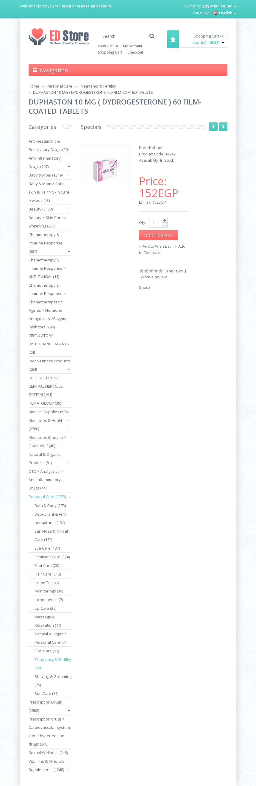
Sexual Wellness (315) (48, 752)
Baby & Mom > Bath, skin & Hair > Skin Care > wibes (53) (49, 192)
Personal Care (59, 86)
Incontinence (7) (49, 599)
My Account (132, 46)
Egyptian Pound (219, 6)
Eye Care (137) (47, 548)
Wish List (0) (108, 46)
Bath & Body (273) (50, 505)
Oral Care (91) (47, 651)
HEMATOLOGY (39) (45, 403)
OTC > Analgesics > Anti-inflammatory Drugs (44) (46, 480)
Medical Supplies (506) (48, 411)
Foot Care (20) (47, 565)
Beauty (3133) (41, 209)
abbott (158, 147)
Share (144, 287)
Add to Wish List (157, 246)
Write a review (154, 277)
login (66, 6)
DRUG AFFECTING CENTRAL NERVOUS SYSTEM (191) (46, 386)
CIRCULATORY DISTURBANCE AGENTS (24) (49, 344)
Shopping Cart (110, 52)
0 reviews (174, 271)
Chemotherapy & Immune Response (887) (46, 243)
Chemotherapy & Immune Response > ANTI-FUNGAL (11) (47, 268)
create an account (94, 6)
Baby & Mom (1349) (46, 175)
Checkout (135, 52)
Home (34, 86)
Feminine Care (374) (52, 556)
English (224, 12)
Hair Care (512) (48, 574)
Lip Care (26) (45, 608)
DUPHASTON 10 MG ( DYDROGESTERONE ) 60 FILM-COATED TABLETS (93, 92)
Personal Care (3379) (47, 496)
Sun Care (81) (46, 693)
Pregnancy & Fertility (97, 86)
